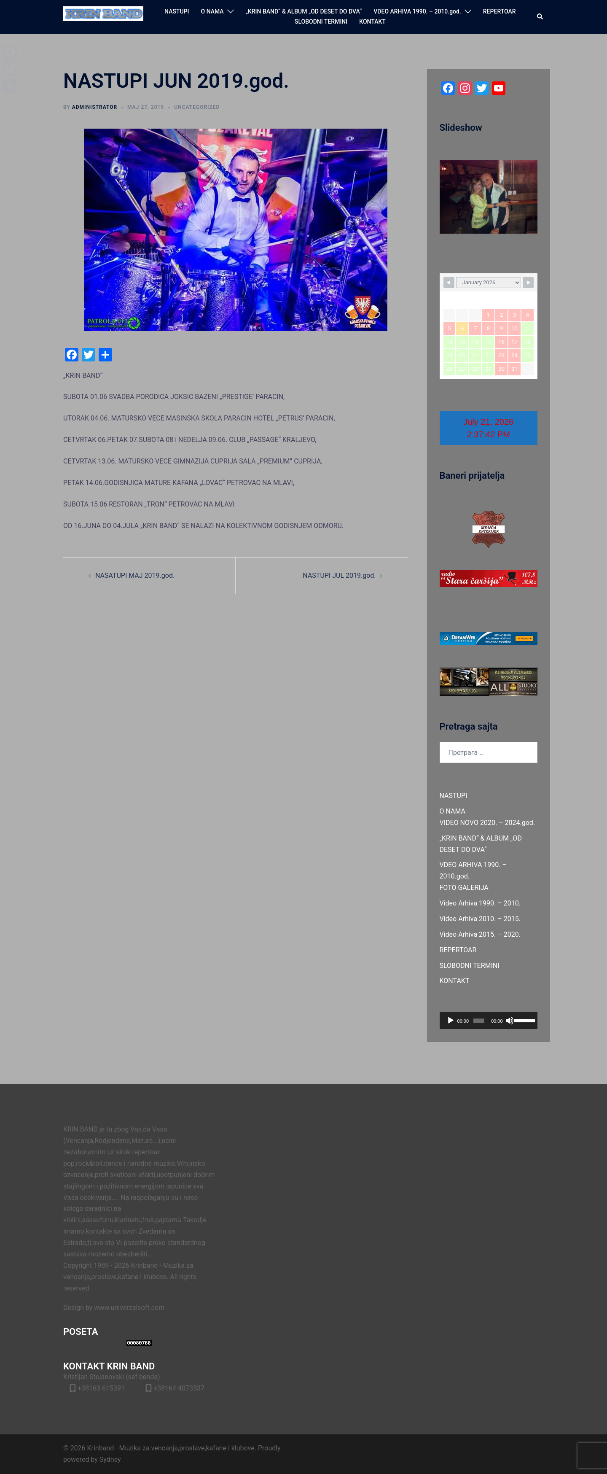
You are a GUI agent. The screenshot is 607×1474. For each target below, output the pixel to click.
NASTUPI (176, 11)
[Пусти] (450, 1020)
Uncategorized (197, 107)
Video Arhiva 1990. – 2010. (480, 903)
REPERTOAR (499, 11)
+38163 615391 (101, 1388)
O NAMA (212, 11)
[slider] (478, 1021)
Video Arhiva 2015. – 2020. (480, 934)
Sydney (110, 1459)
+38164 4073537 (178, 1388)
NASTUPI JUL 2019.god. (339, 575)
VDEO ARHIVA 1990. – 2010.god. (417, 11)
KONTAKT (372, 21)
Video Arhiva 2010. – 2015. (480, 919)
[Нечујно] (509, 1020)
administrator (94, 107)
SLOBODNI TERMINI (321, 21)
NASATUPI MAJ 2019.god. (135, 575)
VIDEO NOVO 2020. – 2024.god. (487, 823)
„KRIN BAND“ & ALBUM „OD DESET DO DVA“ (304, 11)
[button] (540, 16)
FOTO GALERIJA (464, 888)
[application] (489, 1020)
